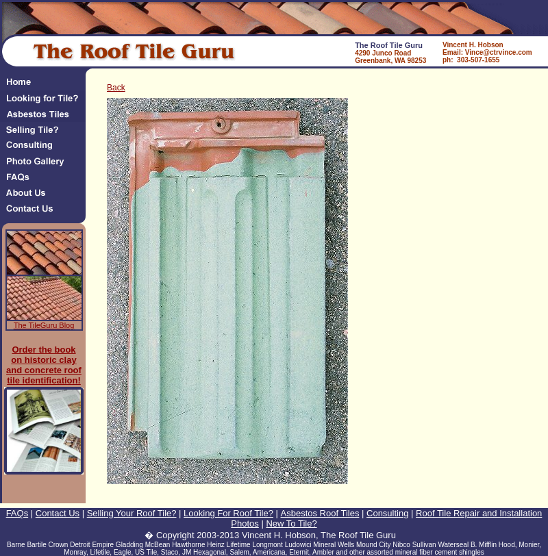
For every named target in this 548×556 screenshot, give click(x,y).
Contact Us (57, 513)
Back (116, 87)
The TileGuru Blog (44, 325)
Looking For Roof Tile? (228, 513)
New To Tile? (291, 523)
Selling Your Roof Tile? (132, 513)
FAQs (17, 513)
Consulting (387, 513)
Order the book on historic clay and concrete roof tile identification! (44, 365)
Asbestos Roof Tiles (320, 513)
